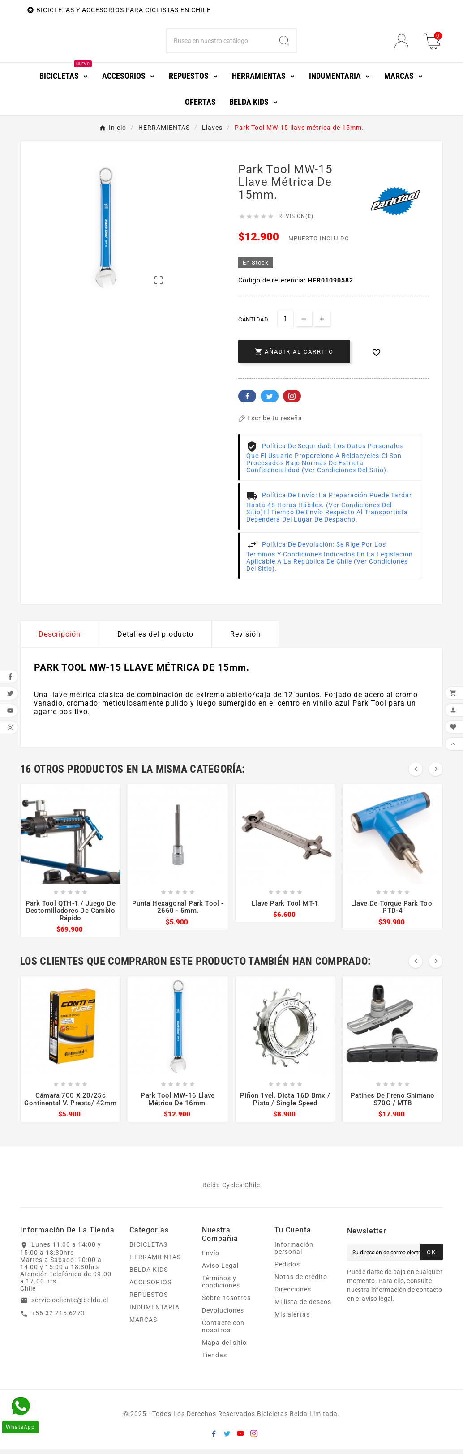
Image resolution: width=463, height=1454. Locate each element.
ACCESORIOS (150, 1287)
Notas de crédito (300, 1281)
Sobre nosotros (226, 1302)
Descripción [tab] (60, 639)
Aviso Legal (220, 1270)
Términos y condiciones (221, 1286)
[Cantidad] (285, 324)
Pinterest (292, 401)
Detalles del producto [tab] (155, 639)
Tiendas (214, 1360)
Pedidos (287, 1269)
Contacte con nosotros (223, 1331)
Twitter (270, 401)
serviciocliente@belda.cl (69, 1305)
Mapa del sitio (224, 1347)
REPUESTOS (148, 1299)
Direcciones (292, 1294)
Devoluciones (223, 1315)
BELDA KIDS (148, 1274)
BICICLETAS (148, 1249)
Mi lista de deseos (302, 1306)
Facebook (247, 401)
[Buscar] (220, 43)
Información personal (293, 1253)
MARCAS (143, 1324)
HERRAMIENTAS (155, 1262)
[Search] (284, 43)
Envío (210, 1258)
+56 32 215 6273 (58, 1318)
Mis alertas (292, 1319)
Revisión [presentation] (245, 639)
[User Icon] (404, 44)
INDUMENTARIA (154, 1312)
